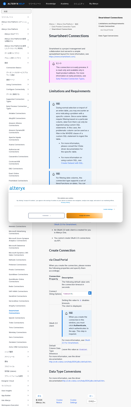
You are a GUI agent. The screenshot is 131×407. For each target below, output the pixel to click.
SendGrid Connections (18, 296)
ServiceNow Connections (19, 301)
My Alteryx (93, 4)
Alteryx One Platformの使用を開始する (17, 40)
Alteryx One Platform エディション (15, 23)
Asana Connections (17, 145)
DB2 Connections (16, 169)
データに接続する (17, 94)
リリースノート (15, 17)
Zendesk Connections (18, 342)
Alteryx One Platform (15, 29)
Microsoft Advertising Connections (17, 232)
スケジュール (17, 357)
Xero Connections (16, 337)
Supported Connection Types (17, 100)
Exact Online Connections (14, 174)
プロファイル (17, 366)
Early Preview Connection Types (17, 107)
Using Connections (17, 84)
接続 (17, 63)
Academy (65, 4)
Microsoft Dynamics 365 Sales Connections (18, 254)
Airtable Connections (17, 113)
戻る (39, 396)
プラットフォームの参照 (17, 376)
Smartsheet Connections (14, 312)
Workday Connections (18, 332)
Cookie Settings (108, 209)
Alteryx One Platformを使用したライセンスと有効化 (17, 47)
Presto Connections (17, 270)
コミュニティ (79, 4)
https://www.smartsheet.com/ (62, 56)
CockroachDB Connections (14, 162)
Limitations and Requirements (111, 23)
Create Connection (107, 26)
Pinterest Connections (18, 265)
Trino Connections (16, 327)
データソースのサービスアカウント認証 (17, 73)
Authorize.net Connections (14, 150)
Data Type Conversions (108, 36)
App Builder (15, 395)
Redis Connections (16, 286)
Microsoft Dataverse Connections (17, 247)
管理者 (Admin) (17, 371)
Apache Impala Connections (15, 138)
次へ (91, 396)
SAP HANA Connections (18, 291)
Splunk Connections (17, 318)
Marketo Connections (17, 226)
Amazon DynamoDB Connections (16, 131)
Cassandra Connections (18, 156)
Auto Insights (15, 391)
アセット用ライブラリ (17, 58)
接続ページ (17, 80)
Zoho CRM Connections (18, 347)
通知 (6, 361)
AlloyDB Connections (17, 118)
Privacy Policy (65, 202)
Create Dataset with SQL (72, 163)
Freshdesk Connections (18, 181)
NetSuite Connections (17, 260)
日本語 (92, 401)
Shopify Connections (17, 306)
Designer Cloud (15, 381)
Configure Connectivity (17, 89)
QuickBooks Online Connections (16, 280)
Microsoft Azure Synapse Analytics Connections (19, 239)
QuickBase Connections (18, 274)
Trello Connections (16, 323)
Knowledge (51, 4)
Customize (46, 215)
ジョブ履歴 (17, 352)
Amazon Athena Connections (15, 124)
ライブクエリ (15, 386)
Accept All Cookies (84, 215)
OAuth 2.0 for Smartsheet (65, 224)
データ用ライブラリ (17, 53)
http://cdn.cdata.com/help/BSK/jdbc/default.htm (70, 362)
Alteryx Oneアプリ (17, 34)
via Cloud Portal (106, 30)
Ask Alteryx (15, 400)
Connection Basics (13, 68)
